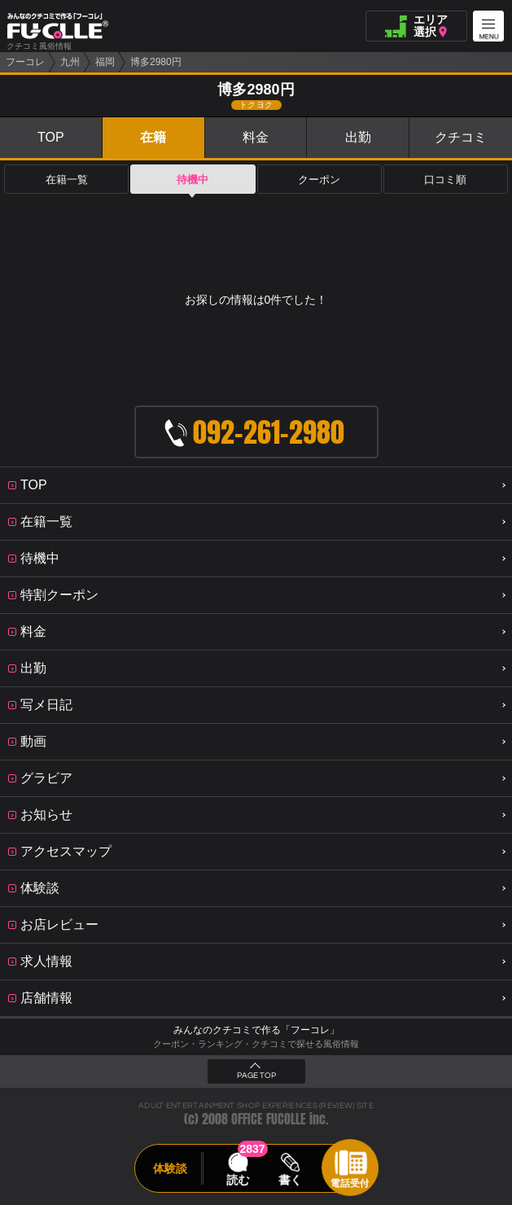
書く (290, 1179)
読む (237, 1179)
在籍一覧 (67, 179)
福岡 (105, 62)
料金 (256, 137)
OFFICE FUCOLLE (268, 1119)
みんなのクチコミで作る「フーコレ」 (256, 1030)
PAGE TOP (256, 1075)
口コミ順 (445, 179)
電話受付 (350, 1183)
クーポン (319, 179)
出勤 (358, 137)
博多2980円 (156, 62)
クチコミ (461, 137)
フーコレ (25, 62)
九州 (70, 62)
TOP (50, 137)
